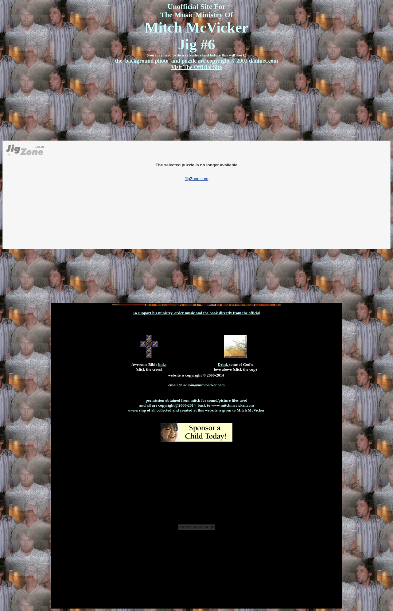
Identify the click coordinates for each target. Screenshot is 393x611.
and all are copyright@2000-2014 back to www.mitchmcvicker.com (196, 405)
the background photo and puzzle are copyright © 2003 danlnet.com (196, 61)
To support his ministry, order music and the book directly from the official (196, 313)
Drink (223, 364)
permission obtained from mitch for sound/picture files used (196, 400)
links (162, 364)
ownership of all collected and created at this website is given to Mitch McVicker (196, 410)
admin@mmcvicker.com (204, 385)
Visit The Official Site (196, 67)
